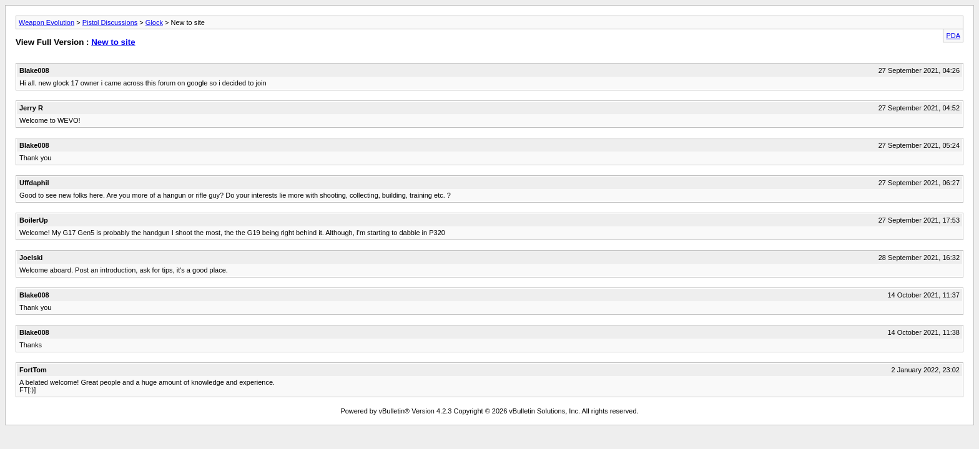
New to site (113, 42)
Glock (154, 22)
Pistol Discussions (110, 22)
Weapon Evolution (46, 22)
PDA (953, 35)
